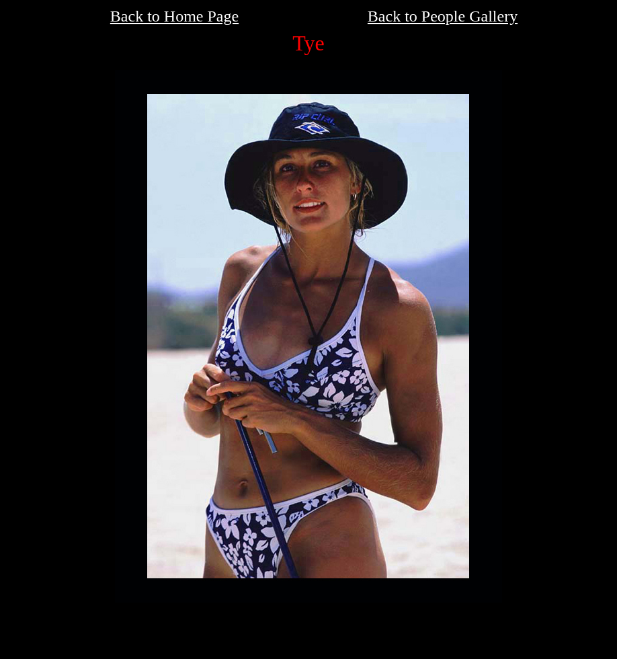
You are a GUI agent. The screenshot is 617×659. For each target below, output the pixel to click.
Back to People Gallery (443, 16)
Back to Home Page (174, 16)
